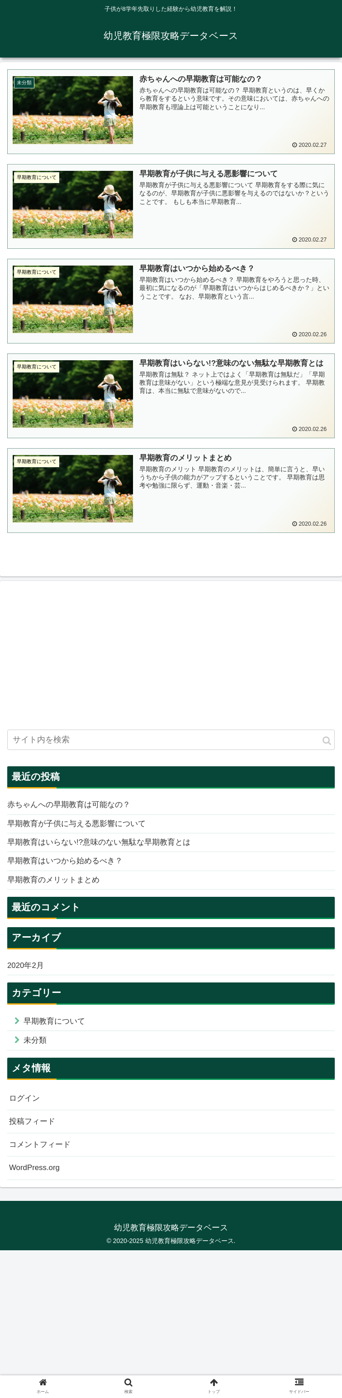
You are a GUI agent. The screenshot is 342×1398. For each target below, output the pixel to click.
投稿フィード (33, 1130)
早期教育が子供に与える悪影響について (80, 826)
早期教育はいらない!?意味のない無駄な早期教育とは (104, 846)
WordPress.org (36, 1179)
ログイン (25, 1106)
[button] (327, 742)
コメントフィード (41, 1154)
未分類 (36, 1047)
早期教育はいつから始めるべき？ (68, 865)
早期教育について (56, 1028)
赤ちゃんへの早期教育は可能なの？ (72, 806)
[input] (171, 741)
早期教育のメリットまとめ (56, 885)
